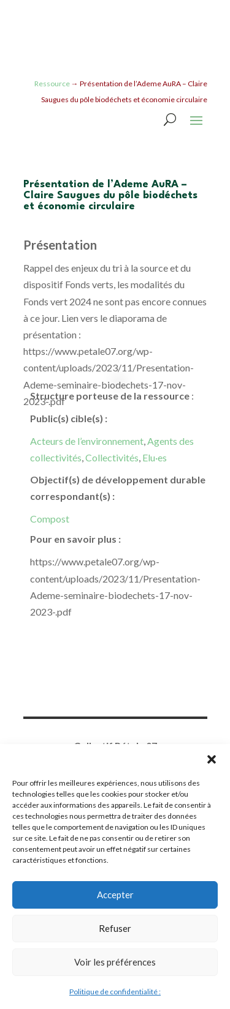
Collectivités (112, 457)
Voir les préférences (115, 961)
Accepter (115, 894)
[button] (211, 759)
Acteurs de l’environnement (87, 441)
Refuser (115, 928)
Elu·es (154, 457)
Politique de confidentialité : (115, 991)
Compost (49, 518)
